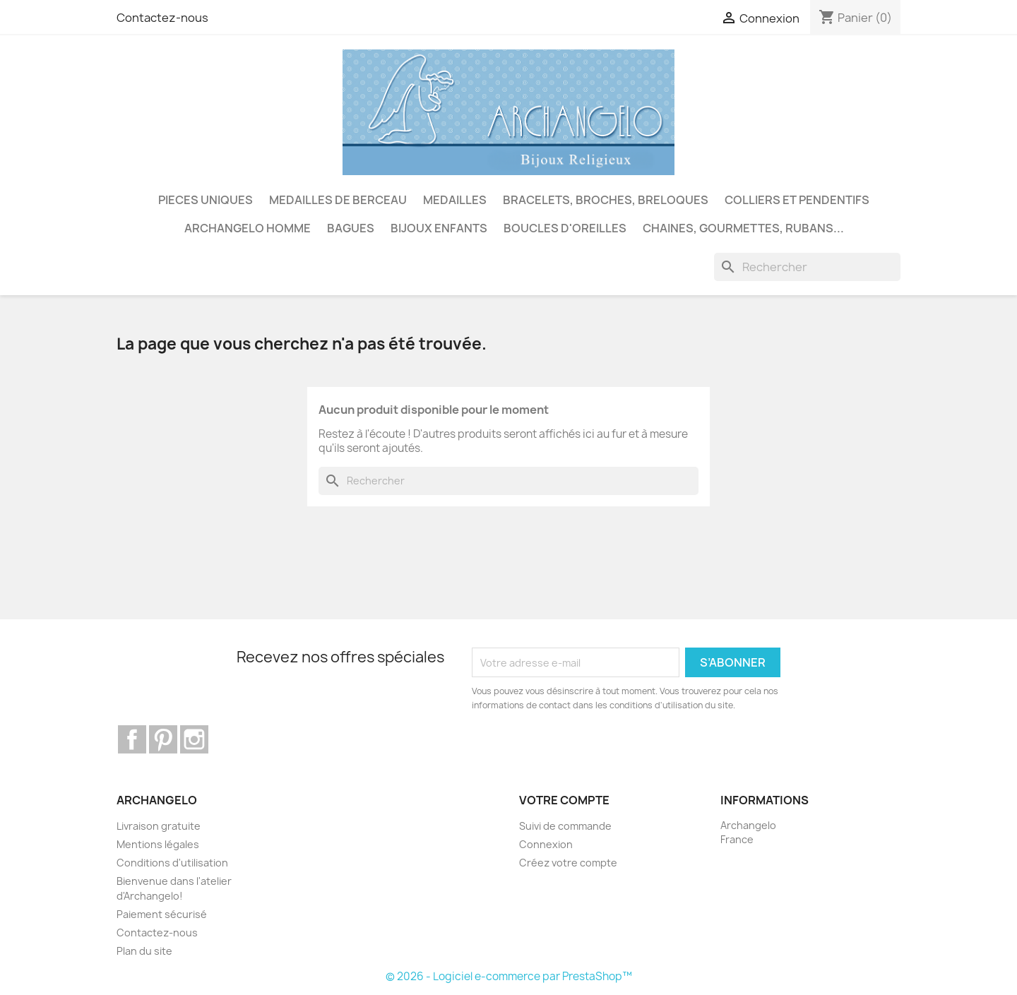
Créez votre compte (568, 862)
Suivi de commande (565, 826)
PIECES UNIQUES (205, 200)
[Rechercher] (807, 267)
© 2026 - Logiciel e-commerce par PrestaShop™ (509, 976)
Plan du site (144, 951)
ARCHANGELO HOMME (247, 228)
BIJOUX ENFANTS (439, 228)
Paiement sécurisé (162, 914)
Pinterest (163, 739)
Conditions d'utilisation (172, 862)
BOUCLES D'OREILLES (565, 228)
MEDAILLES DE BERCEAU (338, 200)
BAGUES (350, 228)
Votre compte (564, 800)
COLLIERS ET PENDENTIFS (797, 200)
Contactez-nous (162, 17)
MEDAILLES (455, 200)
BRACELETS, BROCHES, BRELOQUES (605, 200)
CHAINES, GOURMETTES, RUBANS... (743, 228)
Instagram (194, 739)
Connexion (546, 844)
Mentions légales (158, 844)
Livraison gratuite (159, 826)
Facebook (132, 739)
